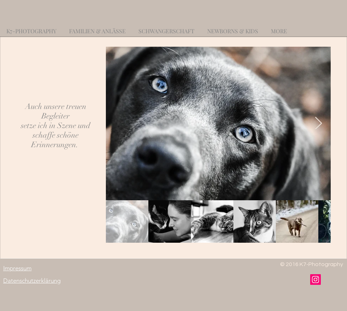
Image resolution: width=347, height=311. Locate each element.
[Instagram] (315, 279)
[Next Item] (318, 124)
